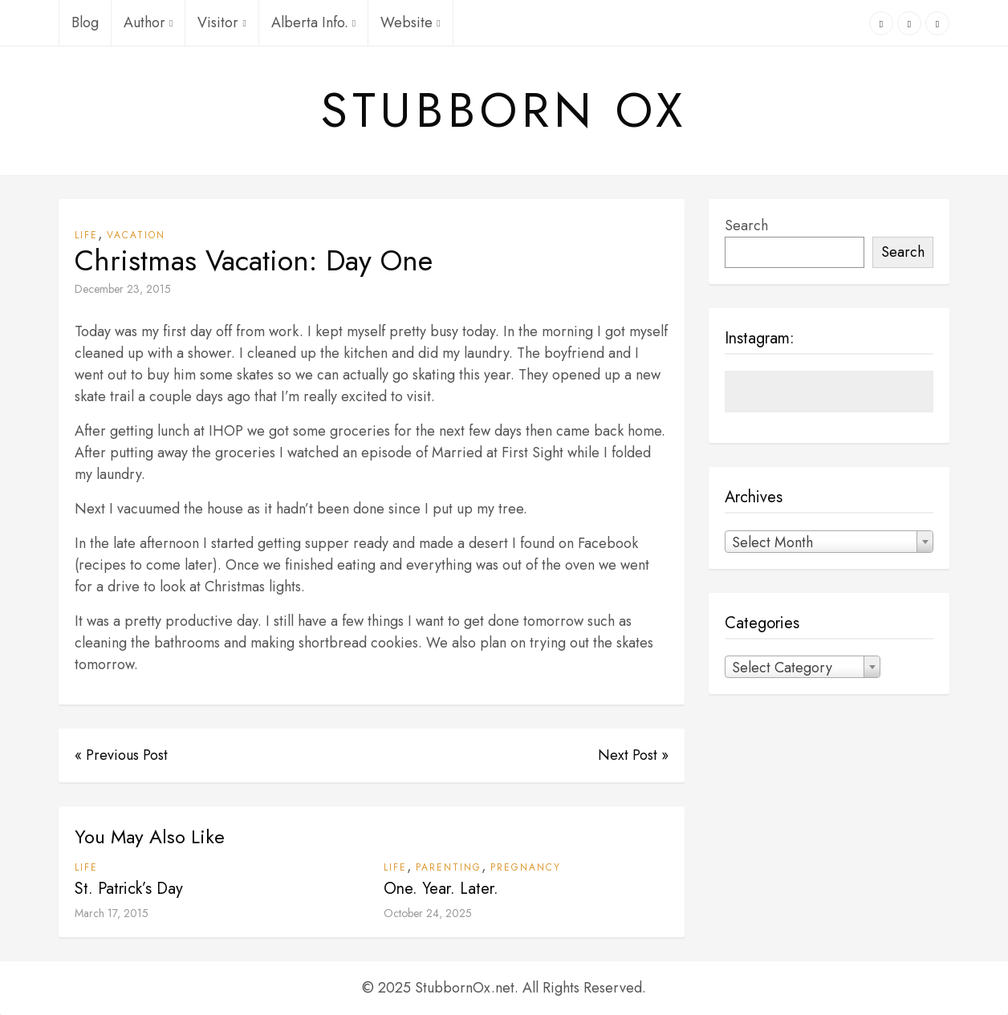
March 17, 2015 (111, 913)
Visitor (221, 22)
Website (410, 22)
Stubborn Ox (504, 111)
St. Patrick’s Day (129, 888)
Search (746, 225)
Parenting (449, 867)
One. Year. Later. (441, 888)
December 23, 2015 (123, 289)
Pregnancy (525, 867)
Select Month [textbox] (772, 542)
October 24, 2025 (428, 913)
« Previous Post (121, 755)
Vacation (136, 235)
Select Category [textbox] (782, 667)
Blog (85, 22)
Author (148, 22)
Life (86, 235)
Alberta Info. (313, 22)
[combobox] (829, 541)
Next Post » (633, 755)
